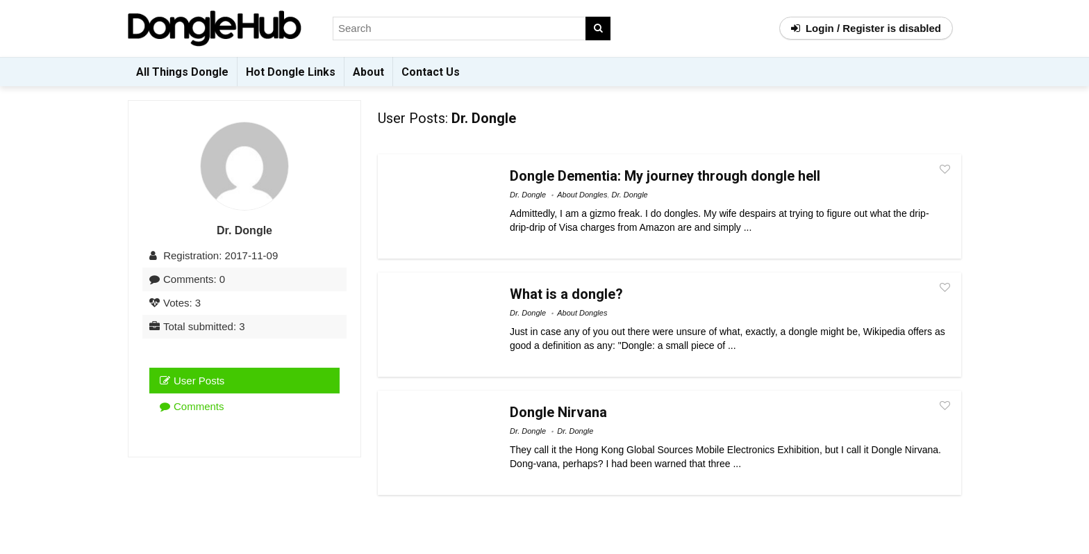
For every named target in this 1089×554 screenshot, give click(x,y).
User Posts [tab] (192, 380)
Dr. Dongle (528, 194)
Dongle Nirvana (558, 412)
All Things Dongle (182, 72)
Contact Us (430, 72)
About (368, 72)
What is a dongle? (566, 294)
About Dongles (582, 194)
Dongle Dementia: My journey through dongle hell (665, 176)
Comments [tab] (192, 406)
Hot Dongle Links (290, 72)
